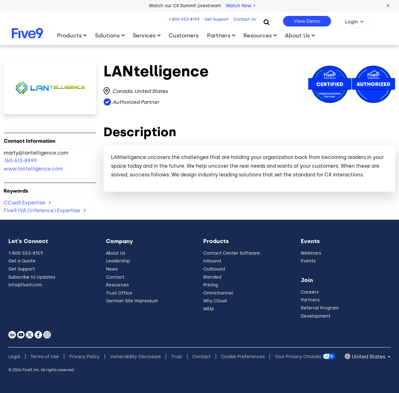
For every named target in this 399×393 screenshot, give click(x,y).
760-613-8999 (20, 161)
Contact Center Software (231, 253)
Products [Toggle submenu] (69, 35)
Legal (14, 356)
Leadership (118, 261)
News (112, 269)
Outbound (214, 269)
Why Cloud (215, 301)
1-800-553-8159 (183, 19)
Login (351, 22)
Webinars (311, 253)
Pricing (210, 285)
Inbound (212, 261)
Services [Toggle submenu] (144, 35)
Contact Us (244, 19)
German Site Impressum (132, 301)
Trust (176, 356)
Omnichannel (218, 293)
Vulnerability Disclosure (135, 356)
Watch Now (240, 5)
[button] (388, 5)
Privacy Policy (84, 356)
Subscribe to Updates (31, 277)
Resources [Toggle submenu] (257, 35)
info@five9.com (25, 285)
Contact (115, 277)
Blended (212, 277)
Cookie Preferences (243, 356)
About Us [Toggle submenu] (297, 35)
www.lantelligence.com (33, 169)
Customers (184, 35)
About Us (115, 253)
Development (315, 316)
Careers (310, 292)
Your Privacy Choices (298, 356)
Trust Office (119, 293)
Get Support (216, 19)
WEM (208, 309)
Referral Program (320, 308)
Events (308, 261)
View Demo (307, 21)
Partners (310, 300)
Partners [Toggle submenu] (218, 35)
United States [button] (369, 357)
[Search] (266, 22)
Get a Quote (22, 261)
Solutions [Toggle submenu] (107, 35)
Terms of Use (45, 356)
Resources (117, 285)
